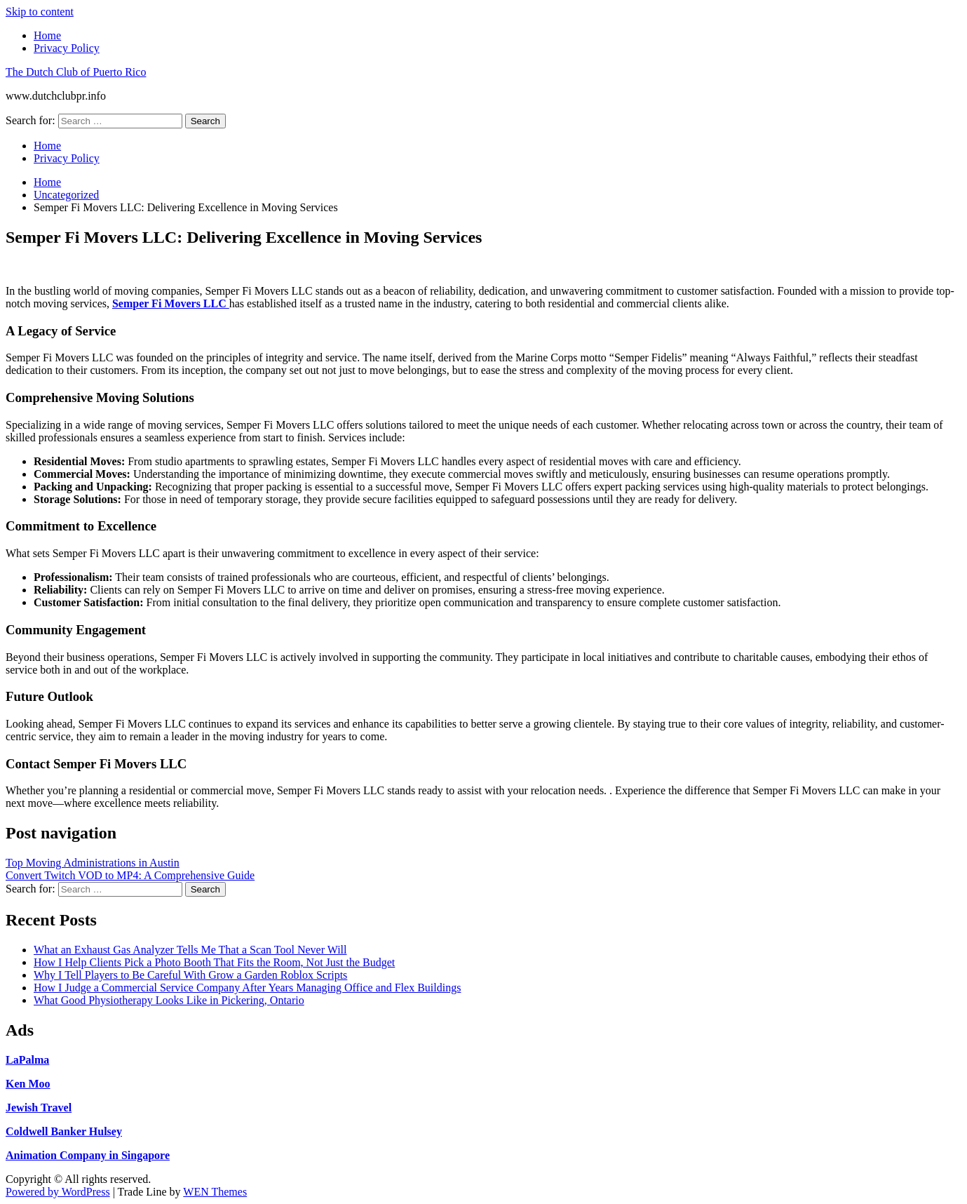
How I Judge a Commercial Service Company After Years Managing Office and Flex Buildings (247, 988)
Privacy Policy (67, 48)
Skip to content (40, 12)
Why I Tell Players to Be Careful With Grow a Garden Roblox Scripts (190, 975)
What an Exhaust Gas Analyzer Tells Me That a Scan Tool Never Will (190, 950)
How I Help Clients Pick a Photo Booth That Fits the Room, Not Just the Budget (214, 962)
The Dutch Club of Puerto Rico (76, 72)
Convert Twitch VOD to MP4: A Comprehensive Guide (130, 875)
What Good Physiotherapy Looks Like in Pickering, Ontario (169, 1000)
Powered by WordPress (58, 1192)
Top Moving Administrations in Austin (93, 863)
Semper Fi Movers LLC (170, 303)
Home (47, 35)
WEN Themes (215, 1192)
